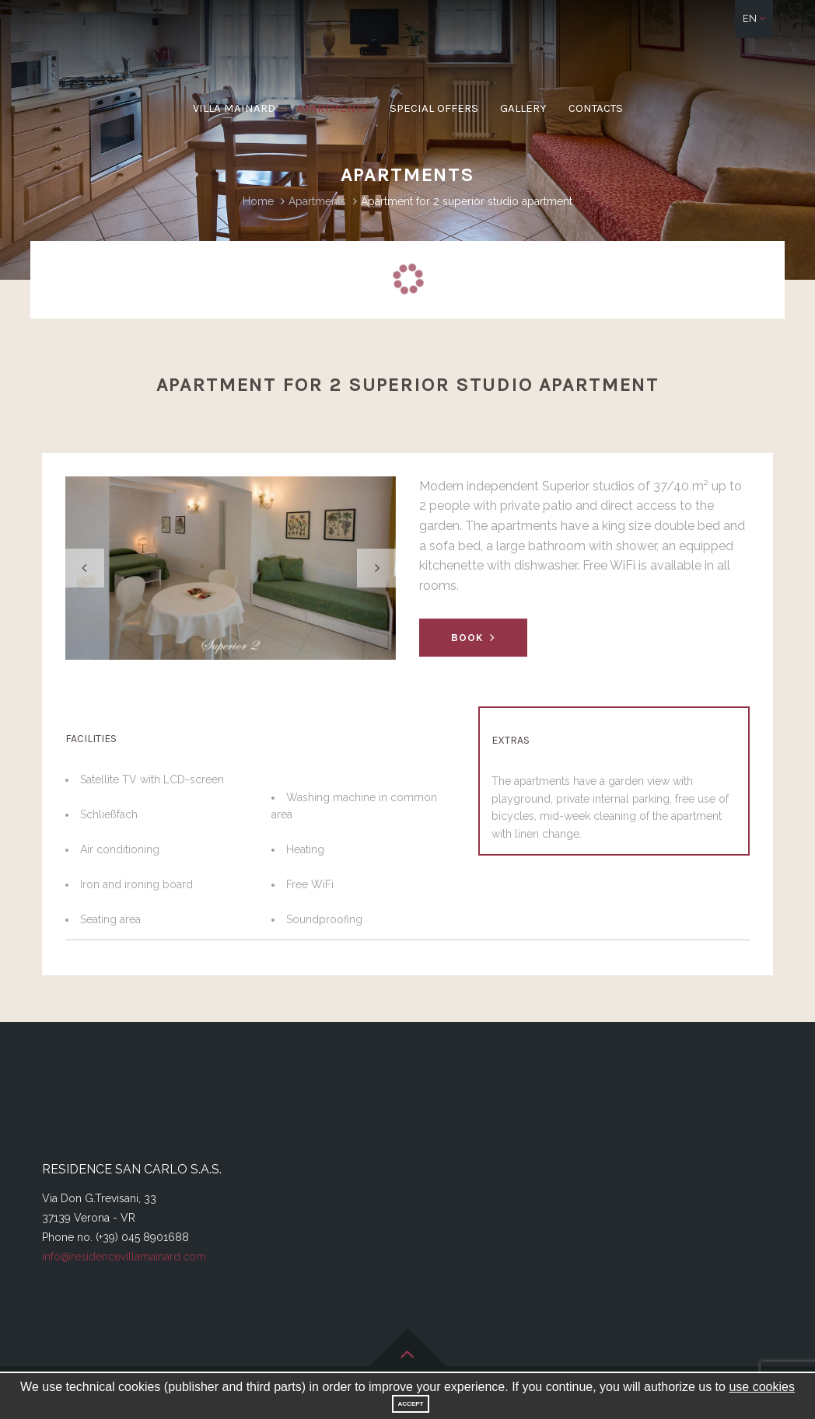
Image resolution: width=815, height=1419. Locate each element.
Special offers (434, 108)
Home (258, 201)
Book (473, 637)
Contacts (595, 108)
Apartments (332, 108)
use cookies (762, 1386)
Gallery (523, 108)
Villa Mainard (234, 108)
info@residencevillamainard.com (124, 1256)
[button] (754, 19)
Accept (411, 1403)
